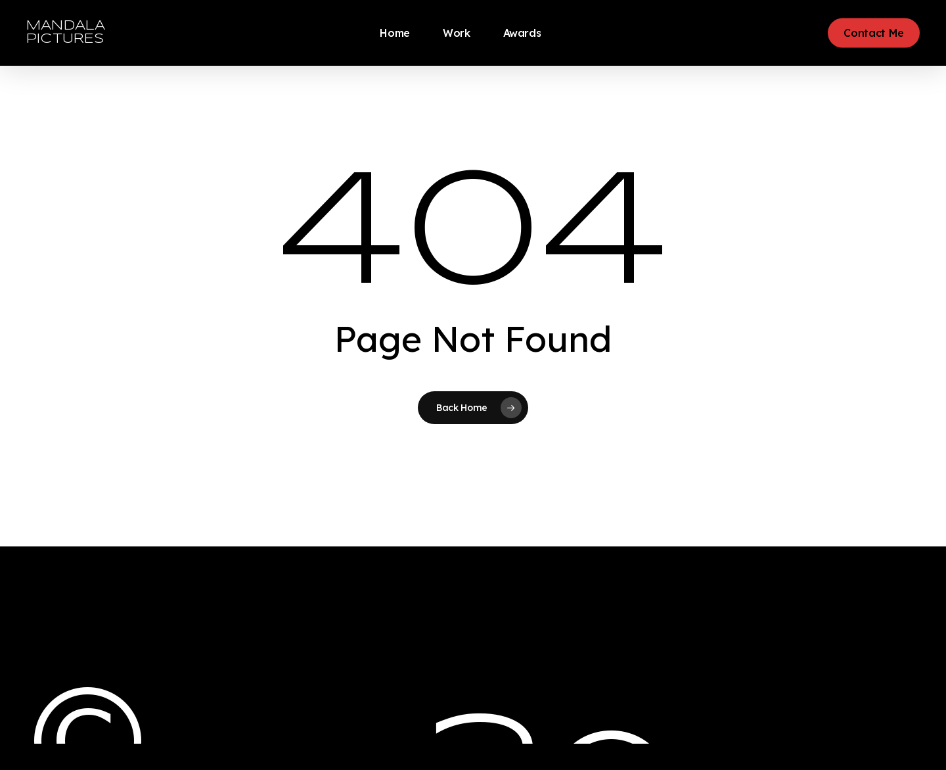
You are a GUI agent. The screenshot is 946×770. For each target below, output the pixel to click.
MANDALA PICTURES (65, 32)
